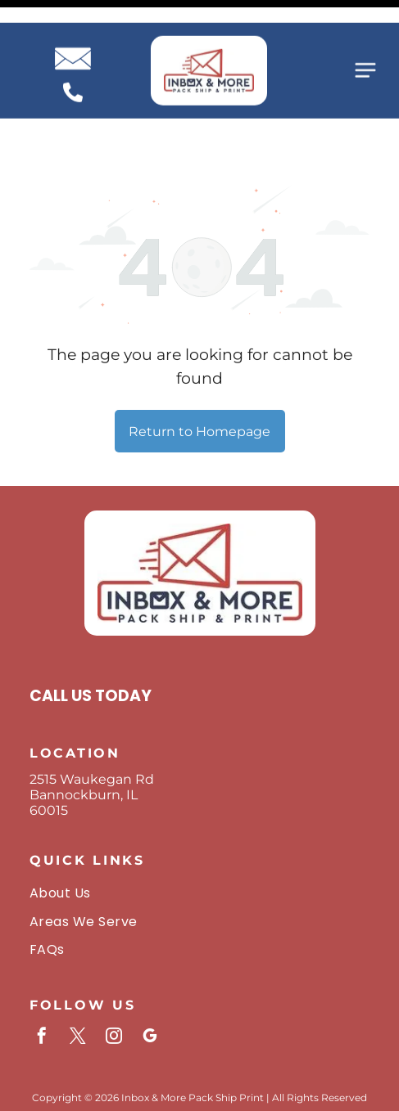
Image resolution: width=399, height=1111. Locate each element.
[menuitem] (199, 837)
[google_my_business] (150, 982)
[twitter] (78, 982)
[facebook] (41, 982)
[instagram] (114, 982)
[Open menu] (365, 47)
